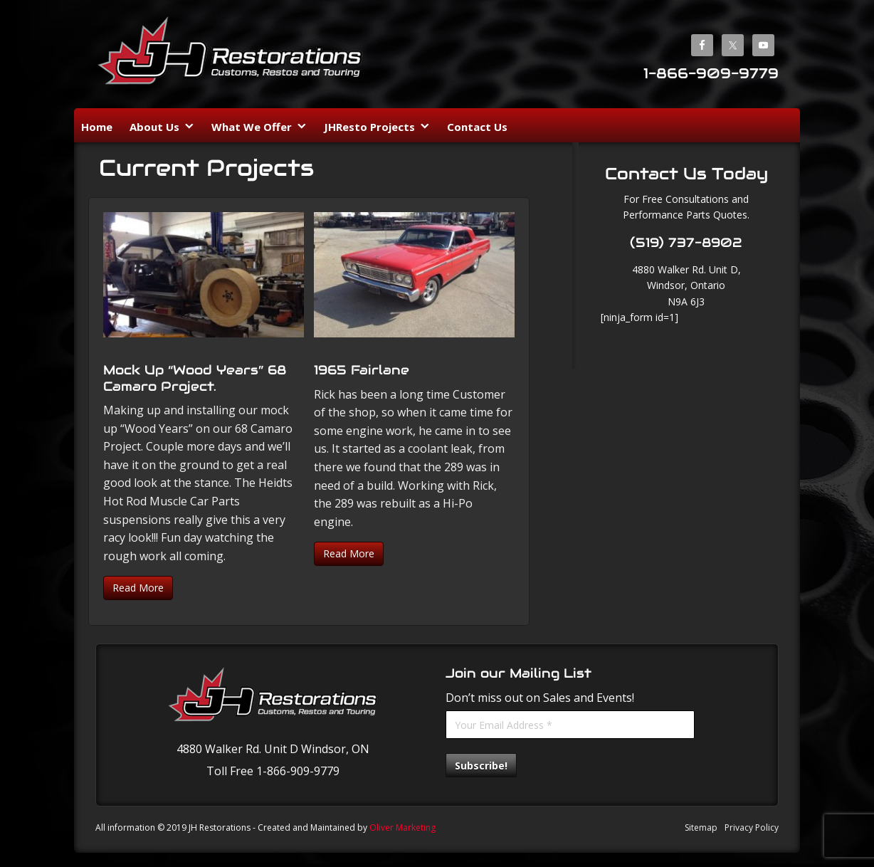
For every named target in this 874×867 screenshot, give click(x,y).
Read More (138, 587)
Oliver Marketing (402, 827)
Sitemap (701, 827)
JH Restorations (230, 56)
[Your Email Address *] (570, 724)
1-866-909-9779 (711, 73)
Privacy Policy (752, 827)
